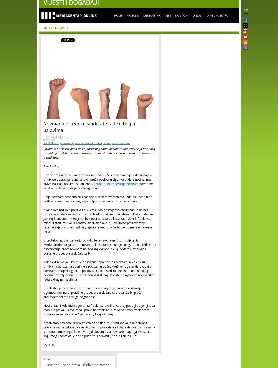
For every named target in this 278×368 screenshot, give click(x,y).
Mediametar (152, 15)
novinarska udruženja (88, 143)
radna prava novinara (116, 143)
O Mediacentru (217, 15)
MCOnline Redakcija (55, 137)
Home (118, 15)
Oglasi (197, 15)
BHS (246, 10)
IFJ (53, 345)
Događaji (61, 28)
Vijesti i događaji (176, 15)
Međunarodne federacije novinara (115, 184)
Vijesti (47, 28)
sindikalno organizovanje (58, 143)
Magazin (133, 15)
